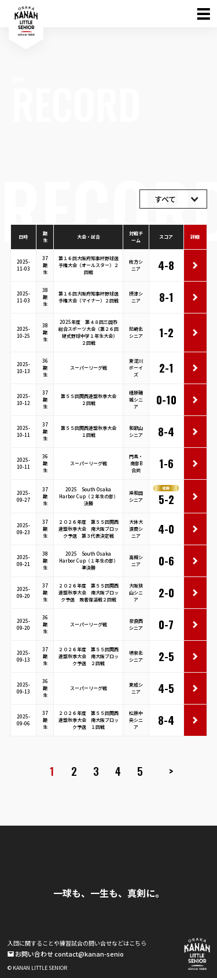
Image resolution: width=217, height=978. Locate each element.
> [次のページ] (171, 770)
